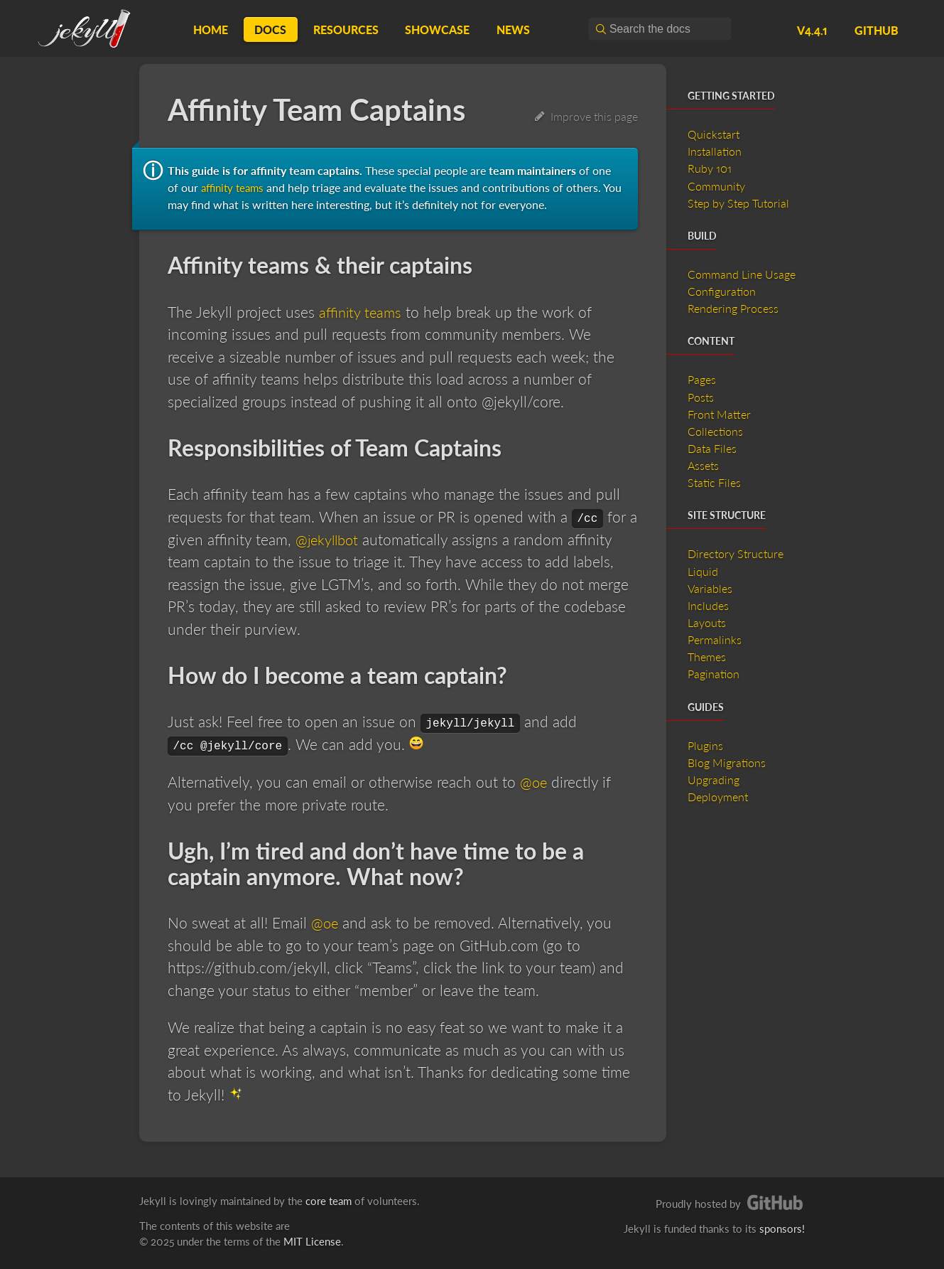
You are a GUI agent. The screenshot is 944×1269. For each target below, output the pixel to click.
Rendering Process (733, 308)
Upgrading (713, 779)
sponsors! (782, 1228)
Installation (715, 151)
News (513, 29)
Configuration (722, 291)
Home (210, 29)
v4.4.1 (812, 30)
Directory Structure (735, 553)
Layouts (707, 622)
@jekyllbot (329, 538)
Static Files (714, 482)
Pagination (713, 673)
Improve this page (586, 116)
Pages (702, 379)
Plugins (705, 745)
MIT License (312, 1241)
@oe (534, 782)
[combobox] (660, 29)
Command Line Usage (742, 274)
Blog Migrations (727, 762)
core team (328, 1200)
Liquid (703, 571)
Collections (715, 431)
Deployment (718, 796)
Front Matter (719, 414)
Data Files (712, 448)
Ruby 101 (710, 168)
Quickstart (713, 134)
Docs (270, 29)
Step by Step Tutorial (738, 203)
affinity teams (234, 187)
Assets (703, 465)
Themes (707, 656)
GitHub (877, 30)
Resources (346, 29)
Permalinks (715, 639)
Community (716, 186)
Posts (701, 397)
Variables (710, 588)
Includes (708, 605)
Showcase (437, 29)
